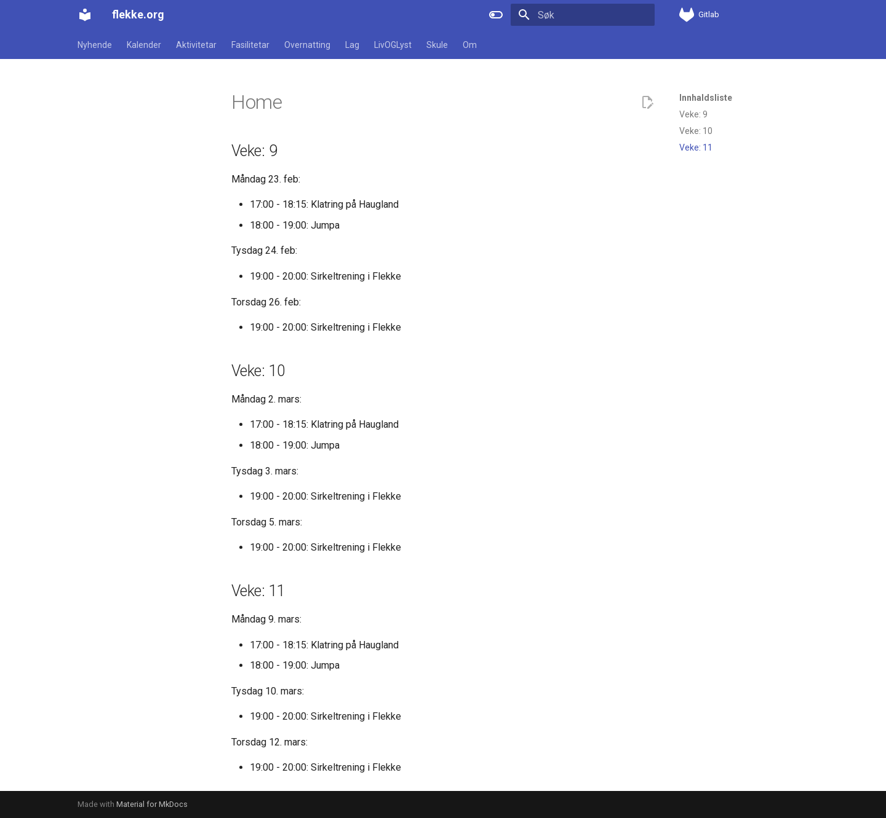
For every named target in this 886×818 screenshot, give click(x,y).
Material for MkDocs (152, 804)
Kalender (144, 45)
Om (470, 45)
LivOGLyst (393, 45)
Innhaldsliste (705, 98)
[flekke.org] (85, 14)
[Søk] (583, 15)
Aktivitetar (196, 45)
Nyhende (95, 45)
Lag (352, 45)
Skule (437, 45)
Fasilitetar (250, 45)
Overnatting (307, 45)
